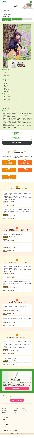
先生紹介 (4, 419)
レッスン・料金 (6, 414)
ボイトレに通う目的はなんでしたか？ (9, 162)
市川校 (24, 410)
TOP (2, 10)
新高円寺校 (15, 410)
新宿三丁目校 (15, 408)
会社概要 (4, 426)
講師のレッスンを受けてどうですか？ (9, 169)
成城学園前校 (4, 412)
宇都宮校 (14, 412)
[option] (17, 42)
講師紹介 (5, 10)
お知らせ (4, 422)
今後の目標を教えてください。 (9, 177)
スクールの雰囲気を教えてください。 (25, 169)
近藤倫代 (10, 205)
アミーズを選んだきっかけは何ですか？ (25, 162)
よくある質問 (5, 424)
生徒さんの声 (5, 417)
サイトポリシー (15, 430)
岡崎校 (24, 408)
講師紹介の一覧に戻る (17, 142)
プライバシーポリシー (6, 430)
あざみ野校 (4, 410)
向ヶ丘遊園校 (4, 408)
